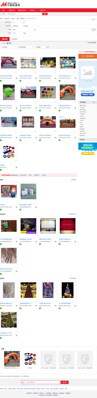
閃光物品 (33, 388)
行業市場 (42, 10)
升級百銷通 (53, 368)
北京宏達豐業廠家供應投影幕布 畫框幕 (7, 239)
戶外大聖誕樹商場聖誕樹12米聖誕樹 (66, 303)
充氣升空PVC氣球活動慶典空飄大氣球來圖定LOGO (7, 105)
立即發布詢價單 (15, 376)
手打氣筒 (82, 107)
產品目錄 (6, 18)
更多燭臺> (73, 179)
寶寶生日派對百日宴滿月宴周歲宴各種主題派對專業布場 (26, 76)
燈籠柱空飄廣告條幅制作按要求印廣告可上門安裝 (46, 105)
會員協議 (61, 393)
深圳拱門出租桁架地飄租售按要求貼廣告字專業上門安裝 (7, 76)
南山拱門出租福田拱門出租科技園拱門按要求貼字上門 (26, 105)
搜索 (45, 14)
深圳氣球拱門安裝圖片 (25, 135)
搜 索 (64, 382)
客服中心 (42, 393)
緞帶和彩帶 (27, 388)
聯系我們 (35, 393)
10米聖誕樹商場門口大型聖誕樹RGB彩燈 (26, 303)
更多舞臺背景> (72, 214)
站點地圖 (48, 393)
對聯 (22, 388)
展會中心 (33, 10)
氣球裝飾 (82, 135)
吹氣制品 (2, 165)
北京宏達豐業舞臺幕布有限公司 (7, 241)
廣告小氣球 (83, 133)
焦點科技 (50, 395)
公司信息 (14, 39)
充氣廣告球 (83, 118)
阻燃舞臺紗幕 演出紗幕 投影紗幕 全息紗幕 (26, 239)
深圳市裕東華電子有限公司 (7, 207)
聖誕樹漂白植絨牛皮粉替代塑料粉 (7, 303)
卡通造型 (82, 114)
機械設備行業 (22, 10)
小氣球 (81, 120)
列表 (3, 43)
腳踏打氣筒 (83, 105)
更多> (94, 102)
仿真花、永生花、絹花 (47, 388)
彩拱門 (81, 126)
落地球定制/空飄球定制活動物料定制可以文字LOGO (46, 76)
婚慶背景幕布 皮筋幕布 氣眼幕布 (46, 239)
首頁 (3, 10)
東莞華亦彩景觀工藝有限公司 (26, 305)
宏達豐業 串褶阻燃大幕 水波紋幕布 (66, 239)
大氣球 (81, 116)
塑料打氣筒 (83, 109)
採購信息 (12, 10)
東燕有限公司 (3, 167)
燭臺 (30, 175)
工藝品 (13, 18)
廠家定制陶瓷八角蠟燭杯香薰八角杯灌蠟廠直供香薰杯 (26, 204)
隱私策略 (55, 393)
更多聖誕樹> (73, 278)
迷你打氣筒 (83, 111)
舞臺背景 (36, 175)
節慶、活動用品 (20, 18)
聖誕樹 (44, 175)
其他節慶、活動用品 (58, 388)
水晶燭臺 (2, 204)
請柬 (66, 388)
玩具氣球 (82, 131)
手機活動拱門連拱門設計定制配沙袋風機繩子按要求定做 (66, 105)
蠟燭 (10, 388)
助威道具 (14, 388)
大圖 (9, 43)
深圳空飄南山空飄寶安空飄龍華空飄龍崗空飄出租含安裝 (7, 135)
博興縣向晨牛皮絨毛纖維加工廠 (7, 305)
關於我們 (29, 393)
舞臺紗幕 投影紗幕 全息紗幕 (7, 269)
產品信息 (5, 39)
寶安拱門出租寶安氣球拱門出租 (46, 135)
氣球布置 (82, 129)
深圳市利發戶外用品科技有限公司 (7, 78)
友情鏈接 (67, 393)
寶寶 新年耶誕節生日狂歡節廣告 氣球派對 (66, 76)
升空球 (81, 124)
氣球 (81, 122)
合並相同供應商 (91, 42)
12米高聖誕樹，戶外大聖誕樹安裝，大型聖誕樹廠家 (7, 333)
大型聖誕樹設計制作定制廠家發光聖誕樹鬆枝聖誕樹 (46, 303)
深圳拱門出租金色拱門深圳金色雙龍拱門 (66, 135)
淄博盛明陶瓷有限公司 (25, 207)
